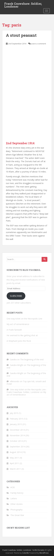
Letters (13, 498)
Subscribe (16, 296)
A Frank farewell (14, 329)
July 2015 (14, 413)
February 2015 (16, 418)
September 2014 (17, 446)
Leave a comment (38, 43)
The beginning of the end (31, 359)
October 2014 (16, 441)
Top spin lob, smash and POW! (26, 382)
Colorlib (25, 553)
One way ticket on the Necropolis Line (24, 318)
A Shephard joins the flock (19, 341)
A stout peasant (21, 35)
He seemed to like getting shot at (22, 335)
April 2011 (14, 463)
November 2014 (17, 435)
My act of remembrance (18, 324)
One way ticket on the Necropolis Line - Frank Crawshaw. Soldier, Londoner (27, 390)
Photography (16, 509)
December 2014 (17, 429)
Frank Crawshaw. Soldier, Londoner (23, 4)
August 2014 (15, 452)
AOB (12, 487)
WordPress (44, 553)
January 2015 (16, 424)
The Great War (17, 515)
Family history (16, 493)
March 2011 (15, 469)
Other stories (16, 504)
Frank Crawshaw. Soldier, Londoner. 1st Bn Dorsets (23, 550)
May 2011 (14, 457)
